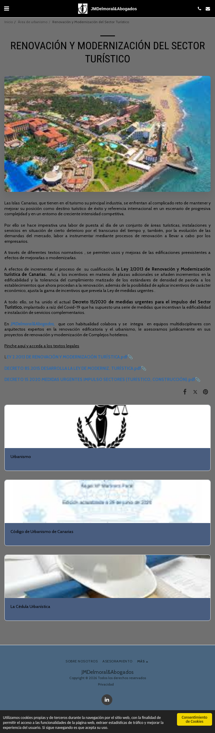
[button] (6, 8)
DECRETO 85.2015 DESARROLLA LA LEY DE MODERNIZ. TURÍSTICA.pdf (72, 368)
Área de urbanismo (32, 22)
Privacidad (106, 684)
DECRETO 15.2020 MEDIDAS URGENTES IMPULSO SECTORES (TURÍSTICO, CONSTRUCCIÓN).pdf (99, 379)
